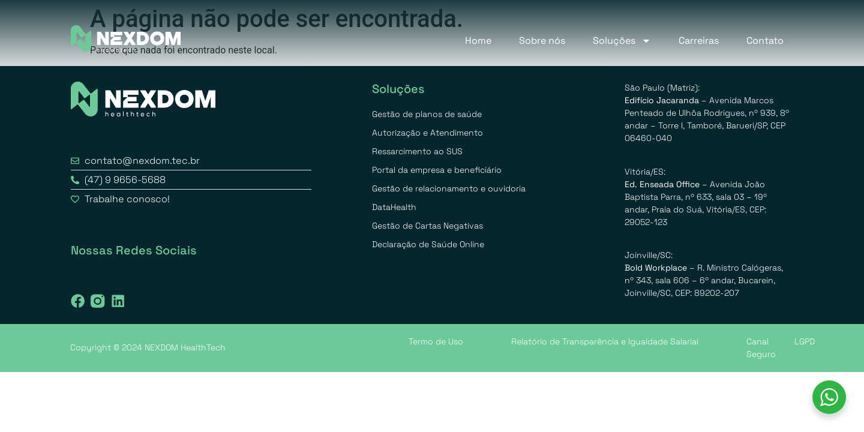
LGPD (804, 341)
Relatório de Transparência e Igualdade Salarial (604, 341)
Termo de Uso (436, 341)
